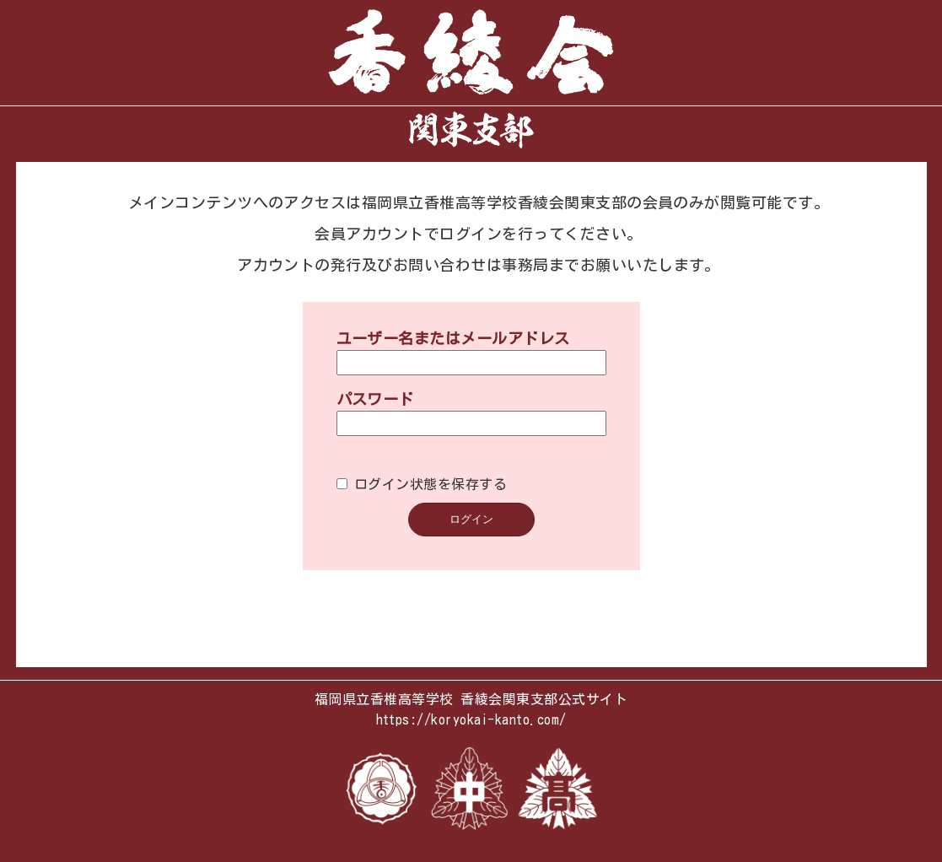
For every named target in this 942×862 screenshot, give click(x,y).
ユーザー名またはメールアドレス (453, 328)
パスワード (375, 388)
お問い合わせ (440, 254)
